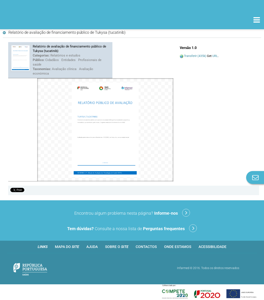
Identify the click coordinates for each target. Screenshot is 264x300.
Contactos (146, 247)
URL (215, 56)
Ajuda (92, 247)
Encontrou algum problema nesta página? (132, 213)
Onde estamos (177, 247)
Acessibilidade (213, 247)
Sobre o (116, 247)
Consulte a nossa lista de (132, 228)
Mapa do (67, 247)
